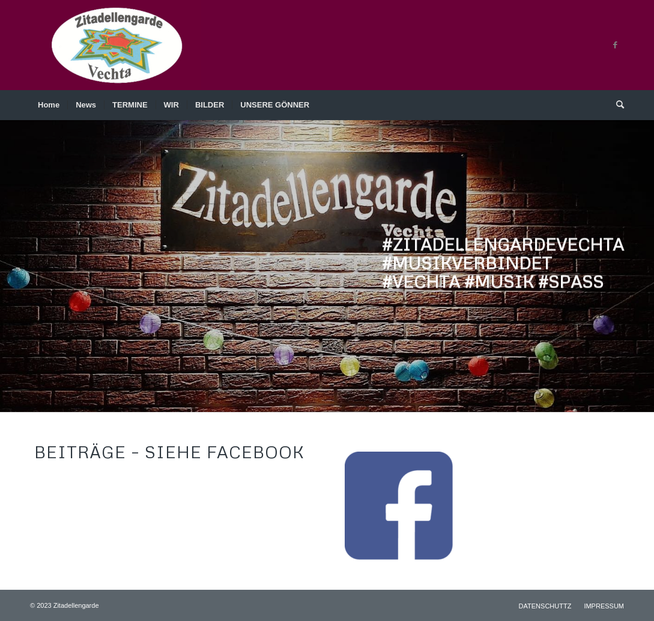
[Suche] (616, 105)
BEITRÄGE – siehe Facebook (169, 451)
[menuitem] (48, 105)
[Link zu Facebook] (615, 45)
